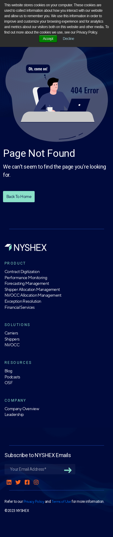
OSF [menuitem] (9, 383)
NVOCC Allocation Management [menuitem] (33, 295)
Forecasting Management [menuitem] (27, 283)
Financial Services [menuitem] (20, 307)
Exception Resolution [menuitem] (23, 301)
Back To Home (18, 196)
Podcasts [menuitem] (12, 377)
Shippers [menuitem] (12, 339)
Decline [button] (68, 39)
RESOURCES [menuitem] (18, 363)
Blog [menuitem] (8, 371)
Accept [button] (48, 39)
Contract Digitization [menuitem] (22, 272)
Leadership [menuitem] (14, 414)
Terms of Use (61, 501)
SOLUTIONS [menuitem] (17, 325)
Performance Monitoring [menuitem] (26, 278)
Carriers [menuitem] (11, 333)
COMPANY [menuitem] (16, 400)
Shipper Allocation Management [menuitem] (32, 289)
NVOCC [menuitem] (12, 345)
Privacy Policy (34, 501)
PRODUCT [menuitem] (15, 263)
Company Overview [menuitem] (22, 409)
